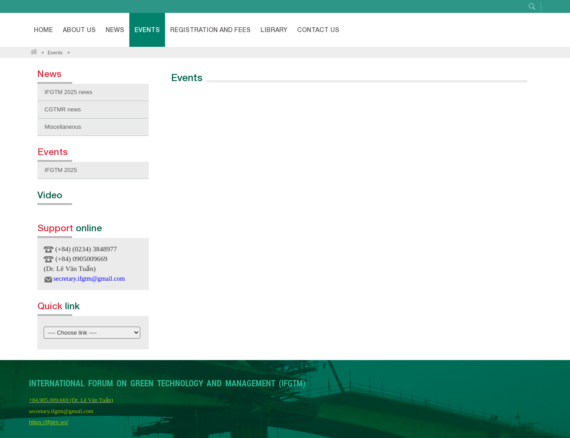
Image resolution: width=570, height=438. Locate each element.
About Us (79, 29)
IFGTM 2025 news (68, 92)
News (115, 29)
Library (274, 29)
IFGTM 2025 (61, 170)
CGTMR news (63, 109)
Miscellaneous (63, 126)
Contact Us (318, 29)
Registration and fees (210, 29)
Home (43, 29)
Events (147, 29)
